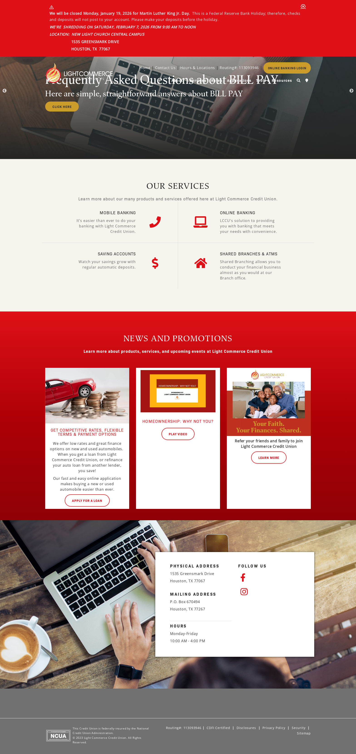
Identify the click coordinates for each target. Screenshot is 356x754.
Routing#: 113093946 (239, 67)
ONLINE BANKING (237, 212)
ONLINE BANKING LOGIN (287, 68)
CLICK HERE (62, 106)
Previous (4, 91)
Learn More (268, 457)
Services (198, 80)
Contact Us (165, 67)
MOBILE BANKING (118, 212)
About (177, 80)
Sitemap (304, 733)
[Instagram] (269, 592)
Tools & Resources (274, 80)
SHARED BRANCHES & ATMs (248, 253)
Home (145, 67)
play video (178, 434)
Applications (239, 80)
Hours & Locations (197, 67)
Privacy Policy (273, 728)
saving (105, 253)
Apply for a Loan (87, 500)
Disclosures (246, 728)
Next (351, 91)
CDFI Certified (218, 728)
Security (298, 728)
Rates (216, 80)
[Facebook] (269, 578)
